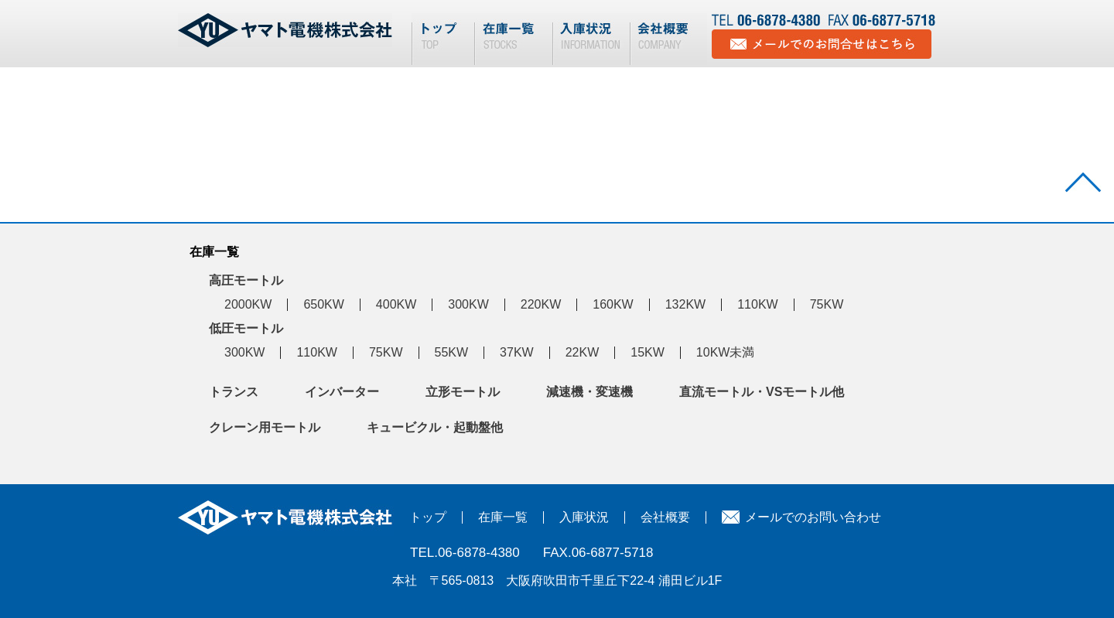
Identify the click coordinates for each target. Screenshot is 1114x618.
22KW (583, 352)
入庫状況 (584, 517)
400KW (396, 304)
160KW (613, 304)
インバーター (342, 391)
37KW (517, 352)
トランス (233, 391)
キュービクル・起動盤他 (435, 427)
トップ (427, 517)
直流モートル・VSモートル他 (761, 391)
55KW (452, 352)
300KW (468, 304)
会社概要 (665, 517)
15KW (647, 352)
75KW (827, 304)
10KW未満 (725, 352)
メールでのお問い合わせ (813, 517)
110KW (757, 304)
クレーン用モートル (264, 427)
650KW (323, 304)
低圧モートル (246, 328)
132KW (685, 304)
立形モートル (462, 391)
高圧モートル (246, 280)
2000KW (248, 304)
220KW (541, 304)
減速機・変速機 (589, 391)
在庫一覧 (503, 517)
